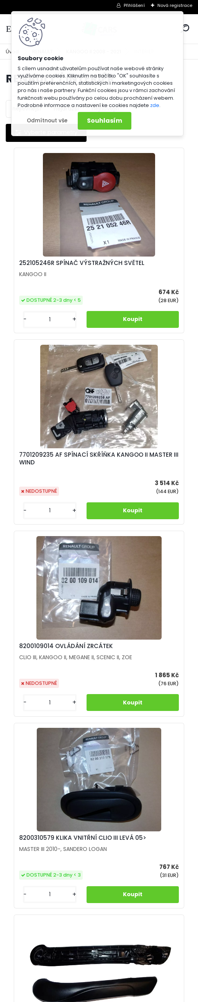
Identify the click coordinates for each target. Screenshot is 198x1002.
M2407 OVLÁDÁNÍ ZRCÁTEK (133, 689)
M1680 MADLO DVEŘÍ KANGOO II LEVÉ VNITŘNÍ (49, 692)
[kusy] (27, 335)
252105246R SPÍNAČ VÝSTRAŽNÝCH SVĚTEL (46, 267)
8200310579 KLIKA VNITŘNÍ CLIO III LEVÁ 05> (143, 474)
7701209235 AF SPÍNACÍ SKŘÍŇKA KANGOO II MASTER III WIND (141, 270)
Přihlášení (134, 5)
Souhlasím (104, 120)
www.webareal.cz (130, 994)
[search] (184, 28)
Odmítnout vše (47, 120)
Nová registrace (174, 5)
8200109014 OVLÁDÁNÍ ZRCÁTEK (47, 474)
